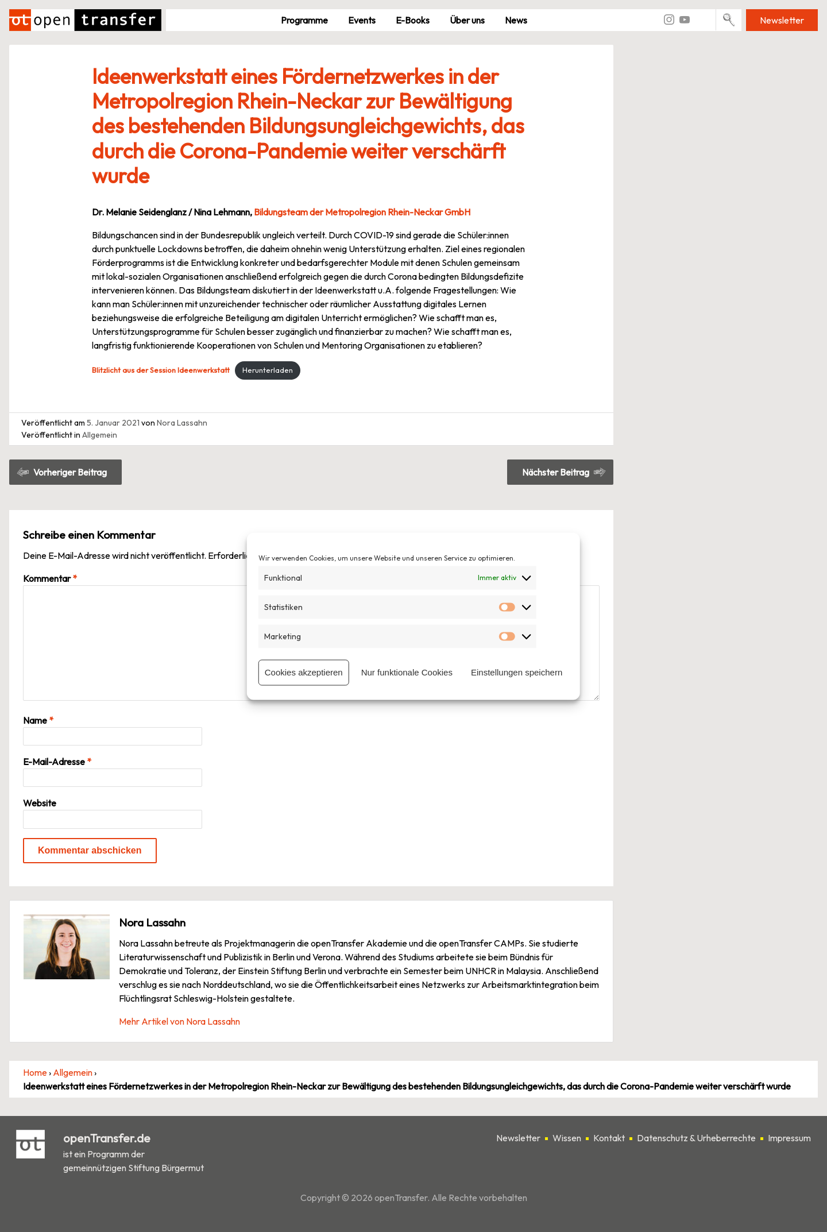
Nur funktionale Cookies (407, 672)
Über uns (467, 20)
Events (362, 20)
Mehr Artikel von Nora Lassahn (179, 1021)
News (516, 20)
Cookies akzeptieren (304, 672)
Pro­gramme (304, 20)
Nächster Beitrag (555, 472)
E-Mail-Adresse (57, 761)
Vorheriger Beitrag (70, 472)
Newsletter (782, 20)
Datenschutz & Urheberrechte (696, 1138)
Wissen (566, 1138)
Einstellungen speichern (516, 672)
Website (39, 803)
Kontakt (609, 1138)
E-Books (413, 20)
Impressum (789, 1138)
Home (35, 1072)
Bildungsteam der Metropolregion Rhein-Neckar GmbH (362, 212)
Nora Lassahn (182, 423)
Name (38, 720)
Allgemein (99, 435)
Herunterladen (267, 369)
